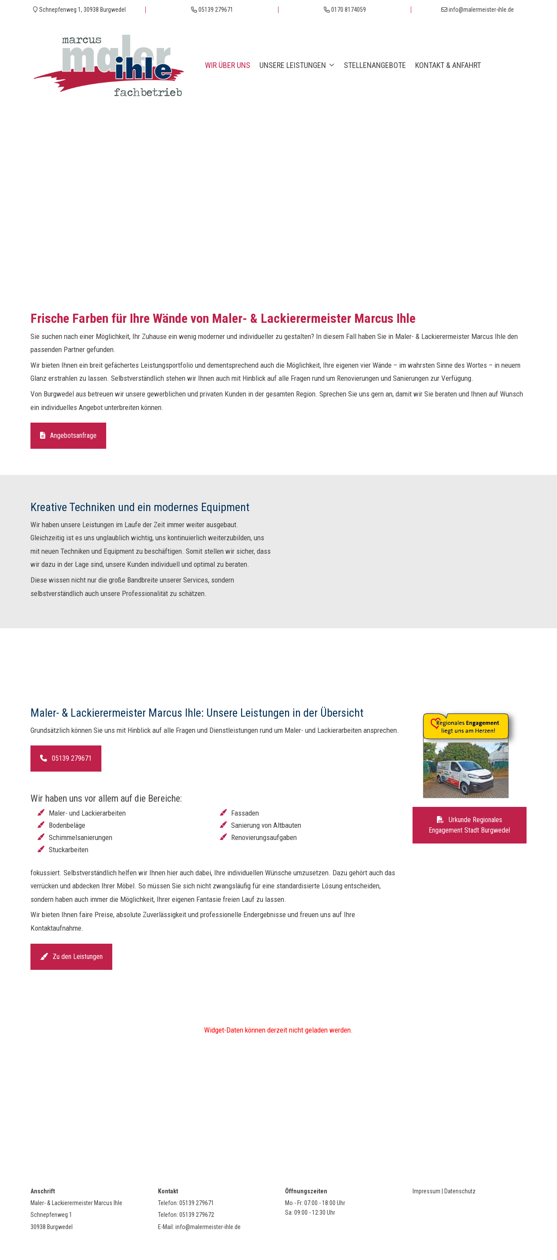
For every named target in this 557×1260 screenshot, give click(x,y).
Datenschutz (460, 1191)
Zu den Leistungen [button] (71, 956)
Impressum (426, 1191)
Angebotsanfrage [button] (68, 435)
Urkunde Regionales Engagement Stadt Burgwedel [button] (469, 825)
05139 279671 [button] (66, 758)
